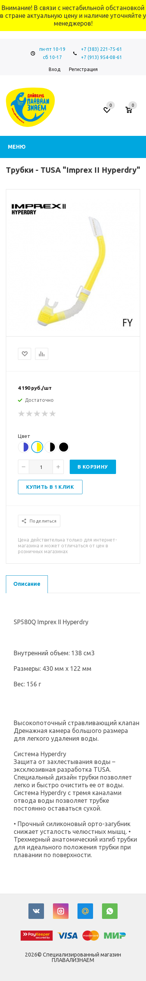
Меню (17, 147)
